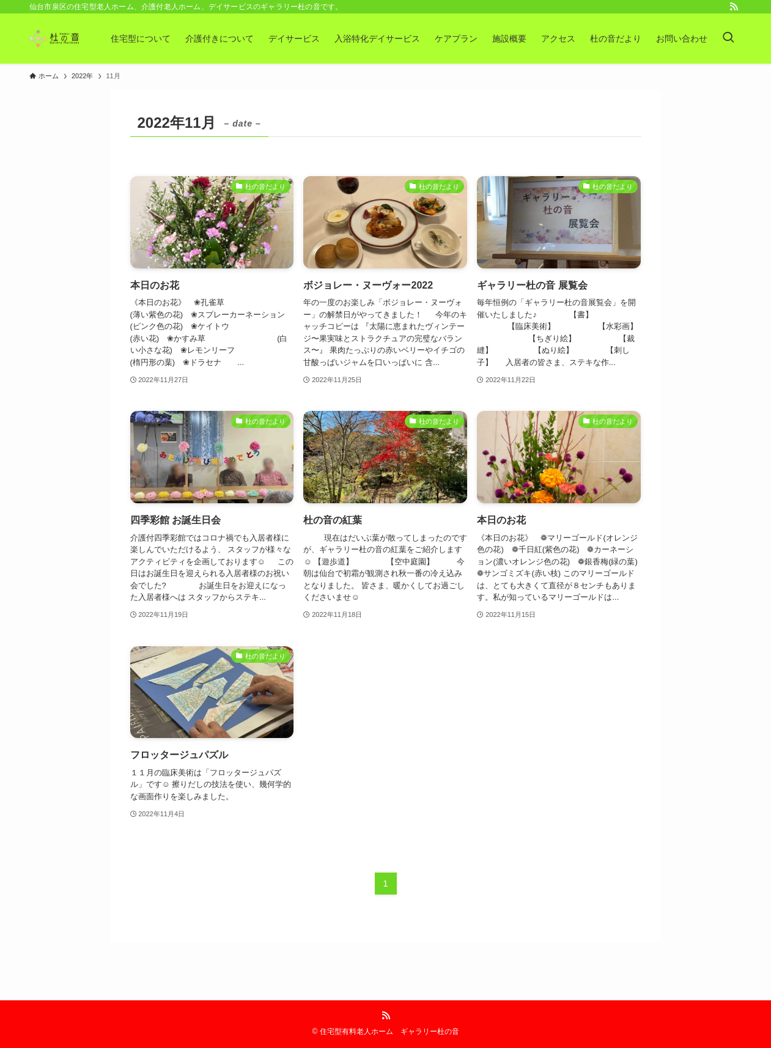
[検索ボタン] (728, 38)
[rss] (734, 6)
